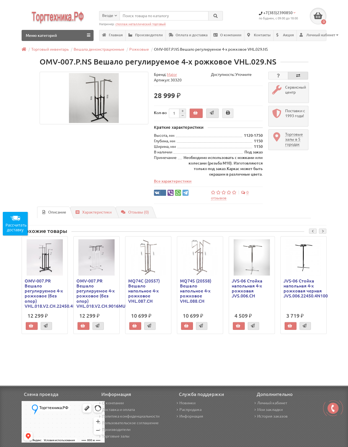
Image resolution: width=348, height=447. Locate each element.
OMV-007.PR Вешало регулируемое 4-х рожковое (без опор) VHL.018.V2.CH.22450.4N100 (45, 293)
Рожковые (139, 49)
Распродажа (189, 409)
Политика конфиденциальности (129, 416)
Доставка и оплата (117, 409)
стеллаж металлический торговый (140, 24)
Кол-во (160, 113)
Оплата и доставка (188, 35)
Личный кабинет (270, 403)
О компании (227, 35)
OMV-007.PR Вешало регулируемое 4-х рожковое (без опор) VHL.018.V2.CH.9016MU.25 (96, 293)
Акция (285, 35)
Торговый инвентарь (50, 49)
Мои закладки (268, 409)
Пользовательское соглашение (129, 423)
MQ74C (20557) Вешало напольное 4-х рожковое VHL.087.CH (144, 291)
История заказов (271, 416)
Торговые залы (114, 436)
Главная (112, 35)
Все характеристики (173, 181)
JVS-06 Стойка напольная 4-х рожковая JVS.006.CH (247, 288)
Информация (190, 416)
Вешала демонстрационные (99, 49)
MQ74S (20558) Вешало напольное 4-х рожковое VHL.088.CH (195, 291)
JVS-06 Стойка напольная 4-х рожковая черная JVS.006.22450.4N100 (303, 288)
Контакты (258, 35)
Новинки (186, 403)
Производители (145, 35)
